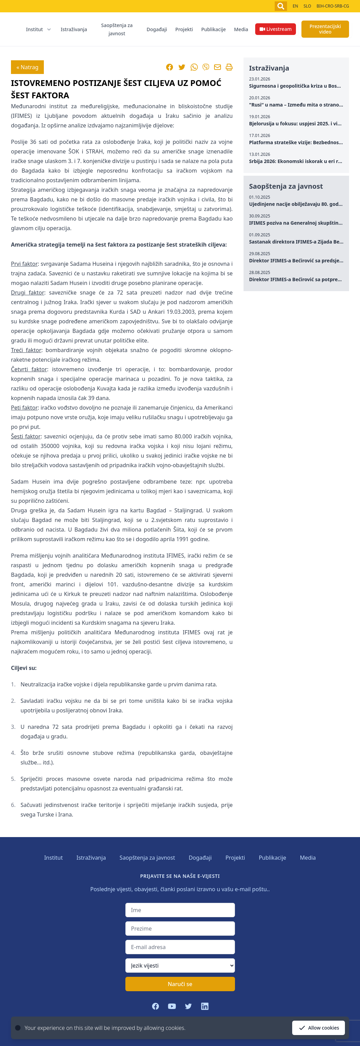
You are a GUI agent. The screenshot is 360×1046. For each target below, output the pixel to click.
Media (241, 29)
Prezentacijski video (325, 29)
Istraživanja (74, 29)
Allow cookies (318, 1028)
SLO (307, 6)
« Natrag (27, 67)
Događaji (157, 29)
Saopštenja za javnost (117, 29)
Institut (53, 857)
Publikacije (213, 29)
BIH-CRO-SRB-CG (332, 6)
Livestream (276, 29)
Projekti (184, 29)
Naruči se (180, 984)
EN (295, 6)
